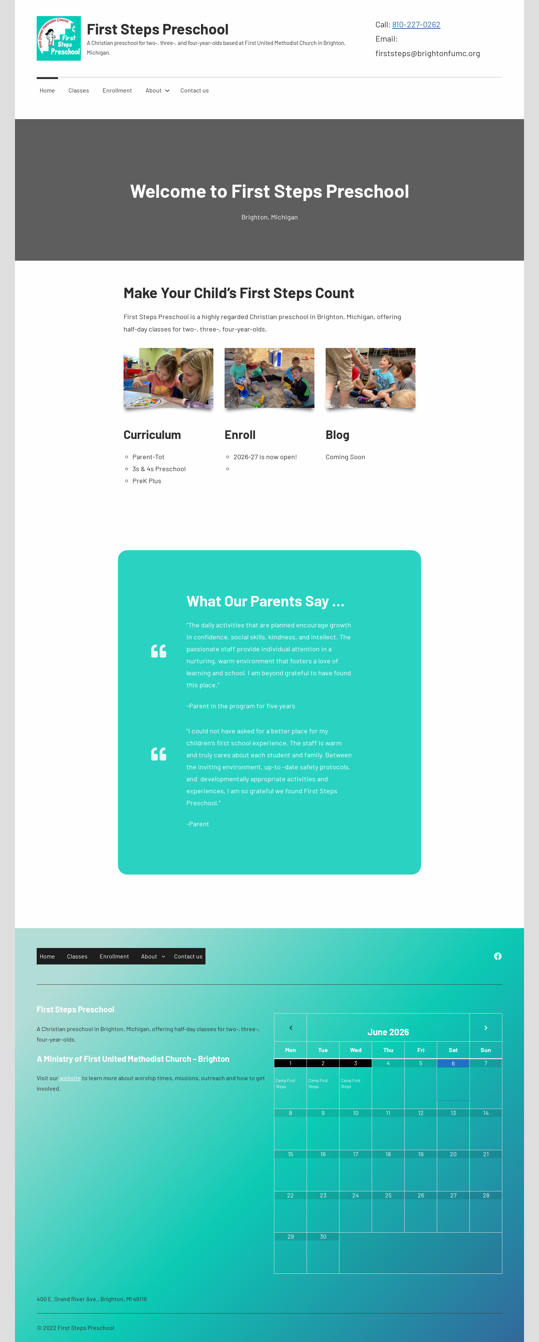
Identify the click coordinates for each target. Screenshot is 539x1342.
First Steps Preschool (158, 28)
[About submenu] (167, 90)
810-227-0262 (416, 24)
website (70, 1077)
